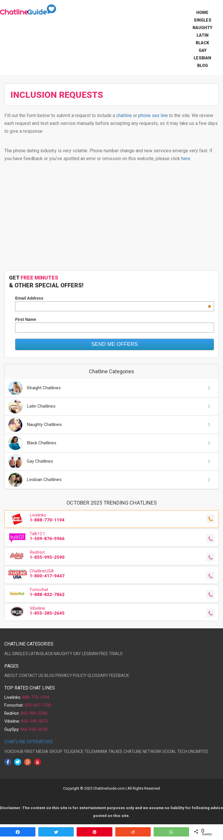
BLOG (49, 675)
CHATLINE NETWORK (142, 751)
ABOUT (11, 675)
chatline (124, 115)
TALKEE (115, 751)
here (185, 158)
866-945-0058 (34, 729)
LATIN (34, 653)
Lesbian (202, 58)
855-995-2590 (34, 713)
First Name (25, 319)
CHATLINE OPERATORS (28, 741)
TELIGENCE (73, 751)
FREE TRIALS (111, 653)
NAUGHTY (63, 653)
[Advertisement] (111, 219)
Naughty (202, 27)
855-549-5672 (34, 721)
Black (202, 42)
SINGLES (20, 653)
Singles (202, 20)
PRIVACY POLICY (71, 675)
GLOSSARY (97, 675)
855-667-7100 (38, 705)
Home (202, 12)
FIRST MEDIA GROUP (43, 751)
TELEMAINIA (95, 751)
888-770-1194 (35, 697)
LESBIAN (90, 653)
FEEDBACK (119, 675)
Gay (202, 50)
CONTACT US (31, 675)
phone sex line (153, 115)
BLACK (46, 653)
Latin (202, 35)
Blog (202, 65)
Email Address (113, 298)
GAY (77, 653)
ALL (7, 653)
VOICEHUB (14, 751)
